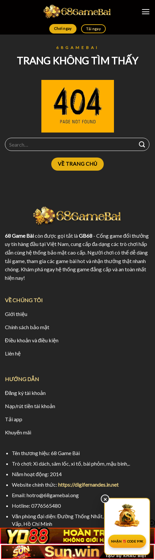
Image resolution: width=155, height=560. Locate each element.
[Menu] (145, 11)
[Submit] (142, 144)
